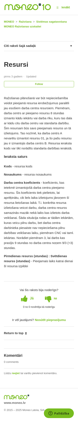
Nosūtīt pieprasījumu (50, 320)
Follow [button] (39, 84)
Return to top (15, 333)
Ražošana (25, 21)
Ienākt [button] (66, 7)
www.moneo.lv (15, 402)
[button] (57, 7)
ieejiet (16, 373)
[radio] (27, 298)
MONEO (9, 21)
